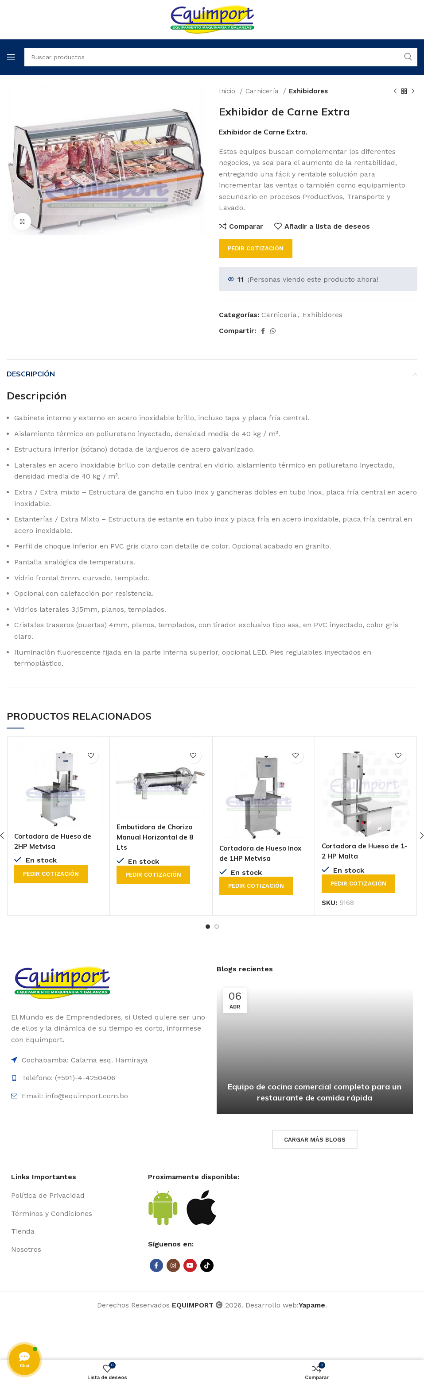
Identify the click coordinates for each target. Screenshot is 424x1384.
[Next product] (412, 91)
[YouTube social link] (190, 1265)
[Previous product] (395, 91)
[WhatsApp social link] (273, 331)
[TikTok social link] (207, 1265)
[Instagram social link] (173, 1265)
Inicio (228, 91)
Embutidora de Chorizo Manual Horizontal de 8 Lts (157, 836)
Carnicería (263, 91)
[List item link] (75, 1195)
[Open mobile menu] (11, 57)
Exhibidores (308, 91)
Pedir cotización (256, 248)
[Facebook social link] (263, 331)
